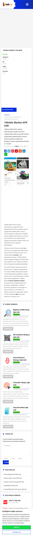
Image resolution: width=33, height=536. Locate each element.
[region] (16, 522)
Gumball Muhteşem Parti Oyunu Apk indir (15, 489)
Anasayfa (7, 115)
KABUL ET (16, 527)
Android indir (7, 109)
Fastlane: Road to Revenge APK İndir (14, 482)
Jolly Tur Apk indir (15, 500)
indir (17, 146)
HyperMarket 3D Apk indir (11, 485)
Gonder (6, 462)
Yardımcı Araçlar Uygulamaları (12, 117)
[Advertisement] (16, 28)
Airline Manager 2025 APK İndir (12, 474)
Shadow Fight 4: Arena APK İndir (13, 478)
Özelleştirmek (16, 532)
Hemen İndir (8, 328)
